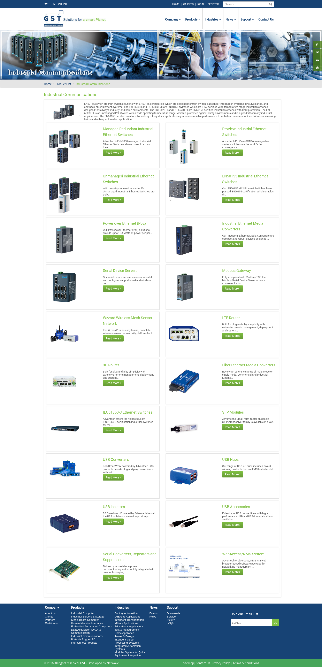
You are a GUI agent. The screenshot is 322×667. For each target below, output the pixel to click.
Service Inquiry (171, 618)
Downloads (173, 613)
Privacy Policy (221, 663)
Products (192, 19)
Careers (188, 4)
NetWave (113, 663)
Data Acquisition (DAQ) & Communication (86, 631)
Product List (63, 84)
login (201, 4)
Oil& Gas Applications (127, 616)
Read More (113, 152)
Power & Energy (124, 636)
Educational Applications (129, 626)
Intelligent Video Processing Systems (127, 641)
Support (247, 19)
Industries (213, 19)
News (230, 19)
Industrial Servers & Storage (88, 616)
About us (50, 613)
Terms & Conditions (246, 663)
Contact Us (203, 663)
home (175, 4)
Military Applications (126, 623)
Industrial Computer (82, 613)
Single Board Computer (85, 619)
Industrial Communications (93, 84)
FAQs (170, 622)
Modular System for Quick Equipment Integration (130, 654)
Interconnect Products (84, 642)
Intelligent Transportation (129, 619)
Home (48, 84)
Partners (50, 619)
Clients (49, 616)
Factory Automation (126, 613)
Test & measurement (127, 629)
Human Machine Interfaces (87, 623)
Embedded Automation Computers (91, 626)
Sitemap (188, 663)
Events (154, 613)
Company (173, 19)
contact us (266, 19)
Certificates (51, 623)
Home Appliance (124, 633)
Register (213, 4)
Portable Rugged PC (83, 639)
